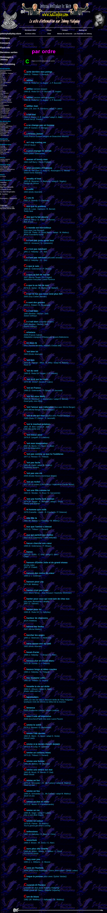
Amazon (3, 182)
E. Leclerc (4, 194)
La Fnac (3, 185)
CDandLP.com (5, 189)
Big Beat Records (6, 187)
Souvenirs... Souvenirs (8, 198)
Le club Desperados (7, 192)
